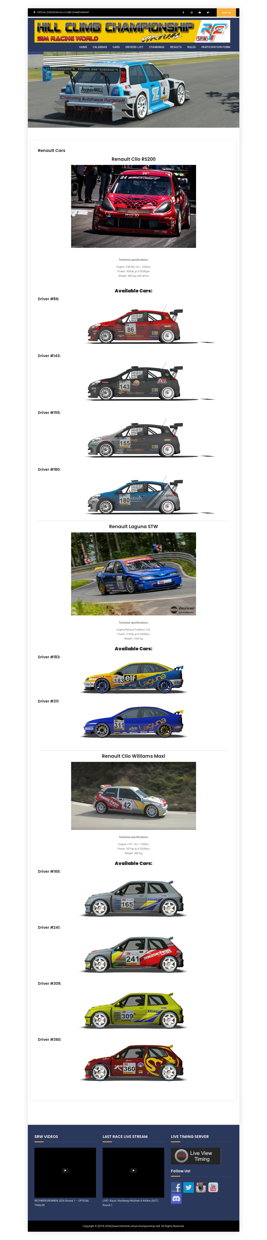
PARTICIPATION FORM (216, 47)
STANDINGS (157, 47)
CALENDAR (100, 47)
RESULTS (176, 47)
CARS (116, 47)
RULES (191, 47)
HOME (83, 47)
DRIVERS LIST (134, 47)
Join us (226, 12)
